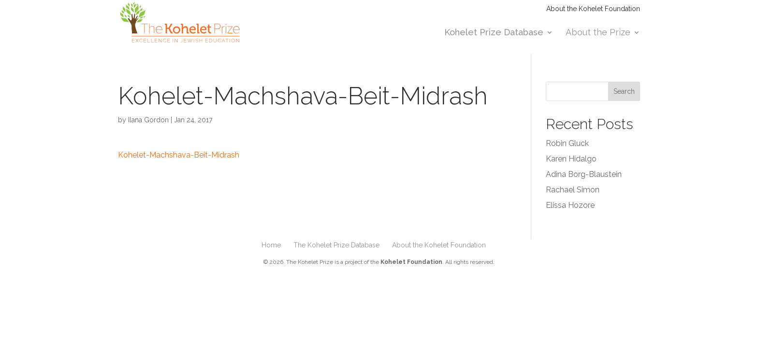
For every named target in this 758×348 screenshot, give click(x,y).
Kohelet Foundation (411, 262)
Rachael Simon (572, 189)
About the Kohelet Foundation (593, 9)
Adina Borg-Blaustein (584, 174)
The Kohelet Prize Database (336, 245)
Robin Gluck (567, 143)
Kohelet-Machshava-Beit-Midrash (178, 155)
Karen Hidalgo (571, 158)
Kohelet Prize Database (493, 33)
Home (271, 245)
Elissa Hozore (570, 205)
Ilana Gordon (148, 120)
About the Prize (598, 33)
